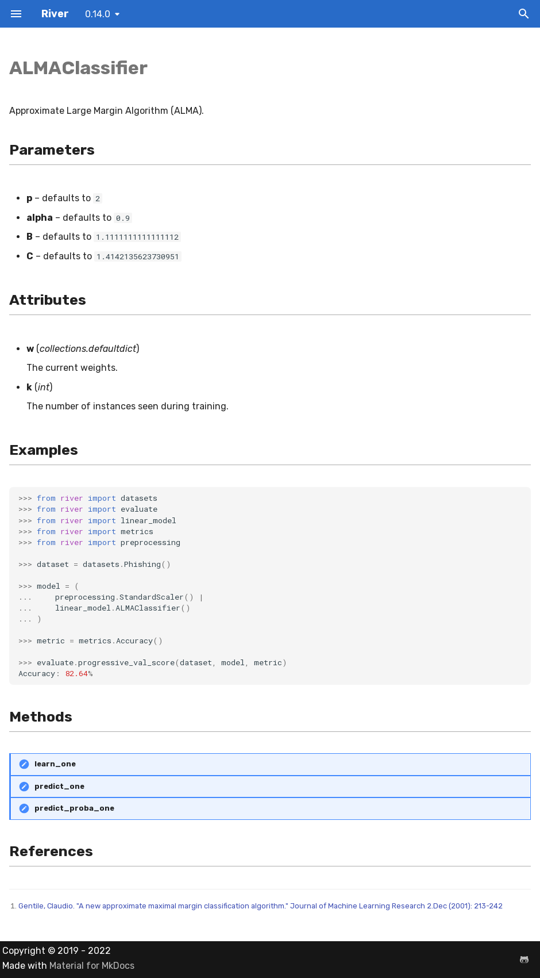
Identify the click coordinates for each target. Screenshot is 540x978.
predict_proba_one (74, 808)
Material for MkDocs (91, 965)
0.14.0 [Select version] (97, 14)
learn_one (55, 764)
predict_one (59, 786)
